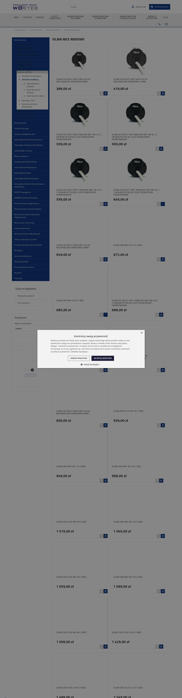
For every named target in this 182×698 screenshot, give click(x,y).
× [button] (142, 333)
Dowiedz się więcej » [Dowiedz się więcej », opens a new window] (79, 351)
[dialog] (91, 349)
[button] (91, 364)
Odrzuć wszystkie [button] (77, 358)
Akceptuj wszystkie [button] (104, 358)
